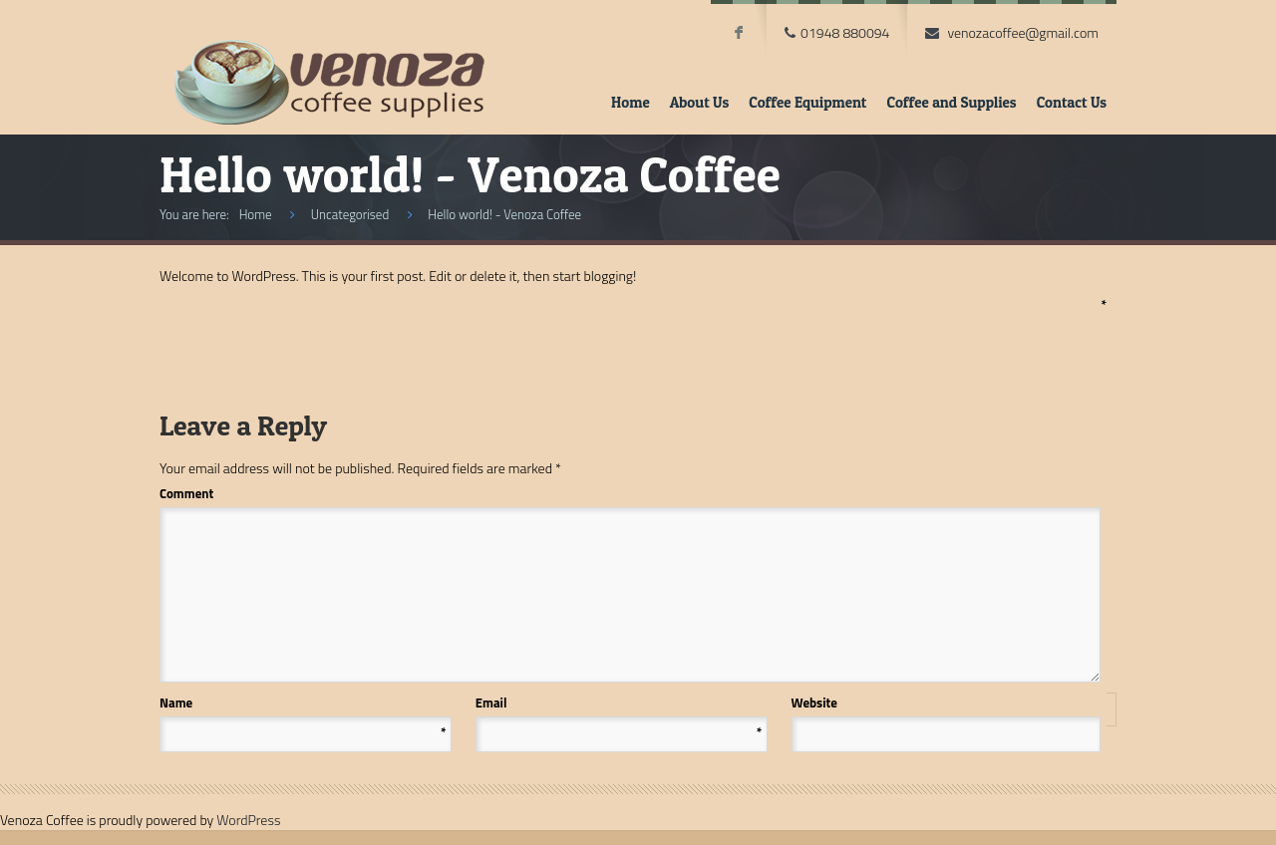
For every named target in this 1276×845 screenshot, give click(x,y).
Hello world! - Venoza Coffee (504, 214)
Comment (629, 493)
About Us (700, 102)
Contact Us (1072, 102)
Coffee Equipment (807, 102)
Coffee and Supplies (951, 102)
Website (814, 702)
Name (303, 703)
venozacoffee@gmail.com (1023, 32)
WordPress (248, 819)
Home (630, 102)
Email (619, 703)
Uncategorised (350, 214)
